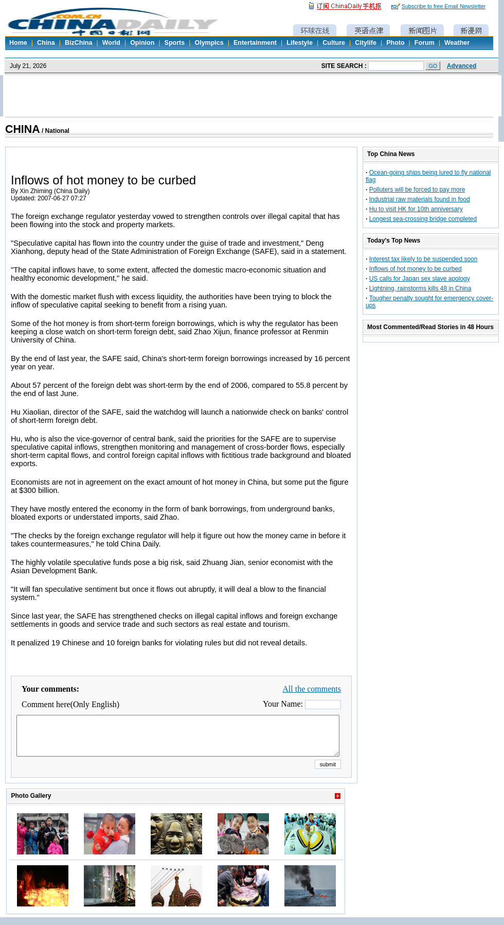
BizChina (78, 42)
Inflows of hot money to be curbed (415, 268)
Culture (333, 42)
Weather (457, 42)
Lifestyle (299, 42)
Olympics (208, 42)
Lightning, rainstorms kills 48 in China (420, 288)
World (111, 42)
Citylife (365, 42)
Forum (425, 42)
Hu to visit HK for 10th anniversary (416, 209)
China (46, 42)
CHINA (22, 129)
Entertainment (255, 42)
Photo (395, 42)
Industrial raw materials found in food (419, 199)
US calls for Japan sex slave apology (419, 278)
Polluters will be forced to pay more (417, 189)
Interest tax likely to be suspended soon (423, 259)
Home (18, 42)
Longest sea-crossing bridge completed (423, 218)
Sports (175, 42)
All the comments (311, 688)
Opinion (142, 42)
